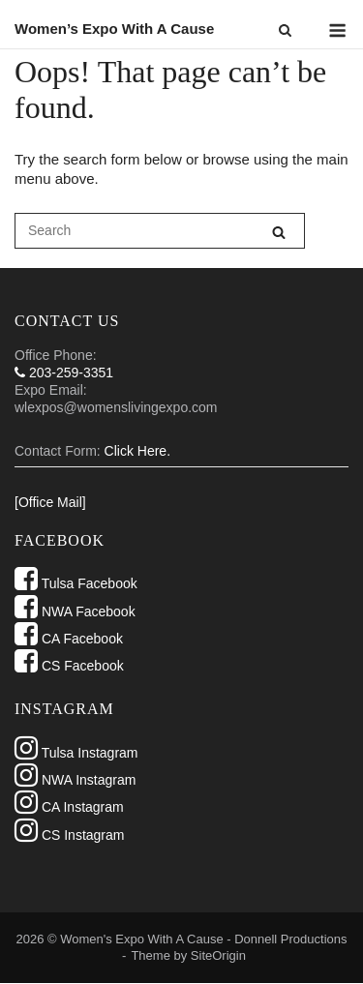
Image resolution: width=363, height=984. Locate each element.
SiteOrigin (218, 955)
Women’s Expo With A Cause (114, 28)
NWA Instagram (75, 780)
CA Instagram (69, 807)
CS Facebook (69, 665)
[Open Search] (285, 31)
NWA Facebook (75, 611)
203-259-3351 (64, 372)
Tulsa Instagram (76, 752)
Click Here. (137, 451)
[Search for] (160, 231)
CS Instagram (69, 835)
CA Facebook (69, 638)
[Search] (279, 232)
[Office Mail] (50, 502)
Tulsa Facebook (76, 583)
